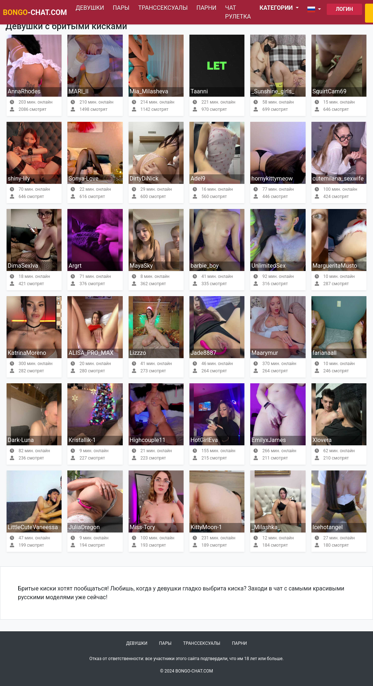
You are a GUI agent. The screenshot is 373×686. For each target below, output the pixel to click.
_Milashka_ (265, 527)
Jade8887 (203, 352)
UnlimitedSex (268, 265)
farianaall (325, 352)
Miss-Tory (142, 527)
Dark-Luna (21, 440)
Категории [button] (277, 7)
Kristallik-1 (82, 440)
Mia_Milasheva (149, 91)
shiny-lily (19, 178)
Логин (344, 9)
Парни (206, 7)
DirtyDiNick (144, 178)
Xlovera (322, 440)
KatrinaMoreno (27, 352)
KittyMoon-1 (206, 527)
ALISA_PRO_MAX (90, 352)
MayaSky (141, 265)
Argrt (75, 265)
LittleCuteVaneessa (33, 527)
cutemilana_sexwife (338, 178)
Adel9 (198, 178)
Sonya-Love (83, 178)
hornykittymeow (271, 178)
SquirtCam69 (329, 91)
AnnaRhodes (24, 91)
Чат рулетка (238, 12)
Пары (121, 7)
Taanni (199, 91)
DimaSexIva (23, 265)
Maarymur (264, 352)
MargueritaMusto (335, 265)
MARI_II (78, 91)
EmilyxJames (268, 440)
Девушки (90, 7)
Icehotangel (328, 527)
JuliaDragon (83, 527)
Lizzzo (138, 352)
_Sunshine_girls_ (272, 91)
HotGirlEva (204, 440)
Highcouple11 (148, 440)
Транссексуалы (163, 7)
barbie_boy (205, 265)
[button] (316, 9)
